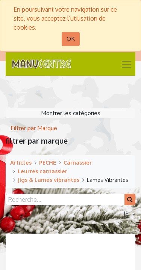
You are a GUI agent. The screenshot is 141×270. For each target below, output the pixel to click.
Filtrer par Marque (34, 128)
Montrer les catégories (70, 113)
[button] (129, 215)
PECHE (47, 162)
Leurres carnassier (42, 171)
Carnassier (78, 162)
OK (71, 39)
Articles (21, 162)
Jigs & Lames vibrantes (48, 179)
